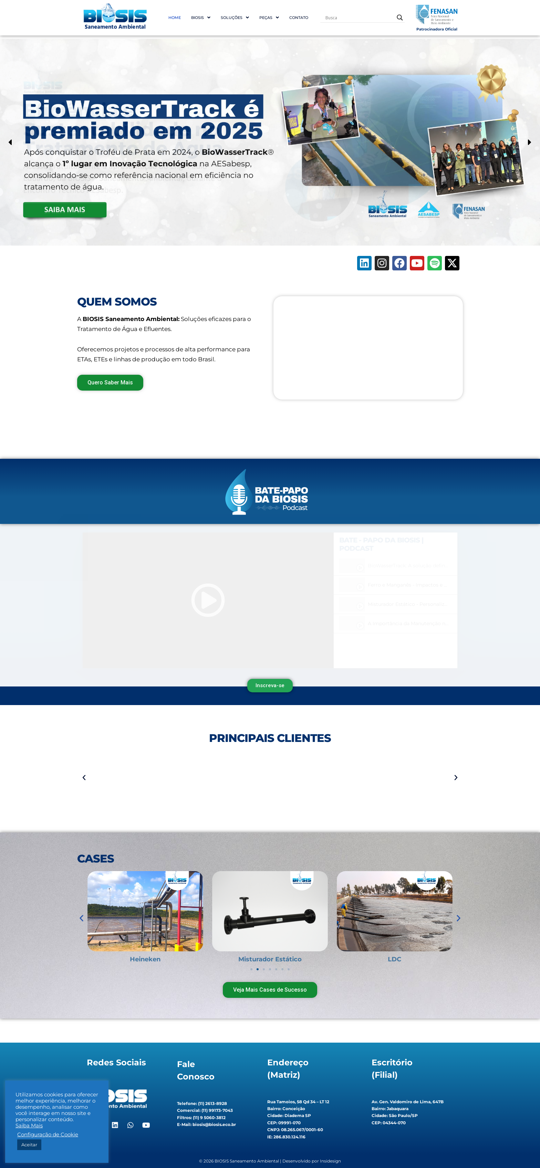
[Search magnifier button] (400, 17)
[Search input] (359, 17)
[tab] (395, 566)
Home (174, 17)
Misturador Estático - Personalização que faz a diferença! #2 (439, 604)
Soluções (235, 17)
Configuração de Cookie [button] (47, 1134)
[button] (201, 18)
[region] (270, 142)
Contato (298, 17)
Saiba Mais (29, 1126)
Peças (269, 17)
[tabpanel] (208, 600)
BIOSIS (200, 17)
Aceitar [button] (29, 1144)
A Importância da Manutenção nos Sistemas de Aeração (435, 623)
